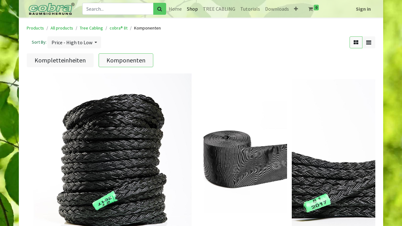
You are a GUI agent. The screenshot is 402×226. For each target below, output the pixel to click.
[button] (296, 9)
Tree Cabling (91, 28)
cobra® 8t (119, 28)
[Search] (159, 9)
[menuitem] (175, 9)
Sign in (363, 9)
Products (35, 28)
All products (62, 28)
